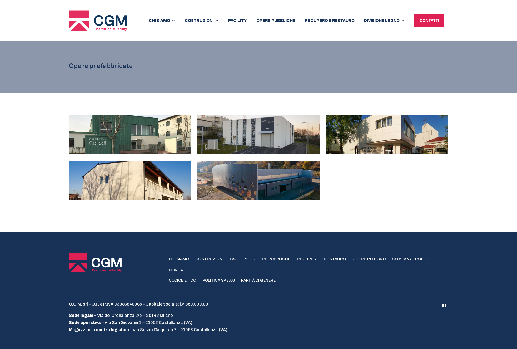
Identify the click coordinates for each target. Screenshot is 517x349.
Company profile (410, 258)
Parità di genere (258, 280)
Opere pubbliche (272, 258)
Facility (238, 258)
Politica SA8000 (218, 280)
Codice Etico (182, 280)
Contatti (179, 269)
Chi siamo (179, 258)
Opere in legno (369, 258)
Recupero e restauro (321, 258)
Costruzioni (209, 258)
